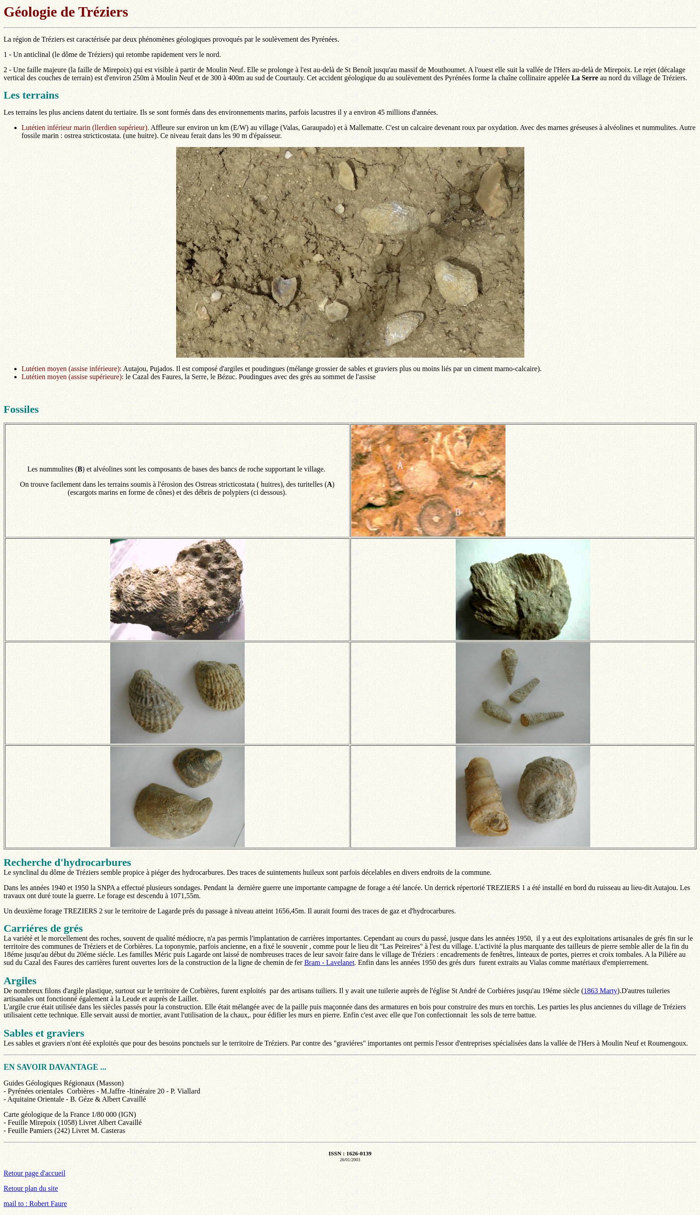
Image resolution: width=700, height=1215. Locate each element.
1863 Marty (600, 990)
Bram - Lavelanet (329, 962)
